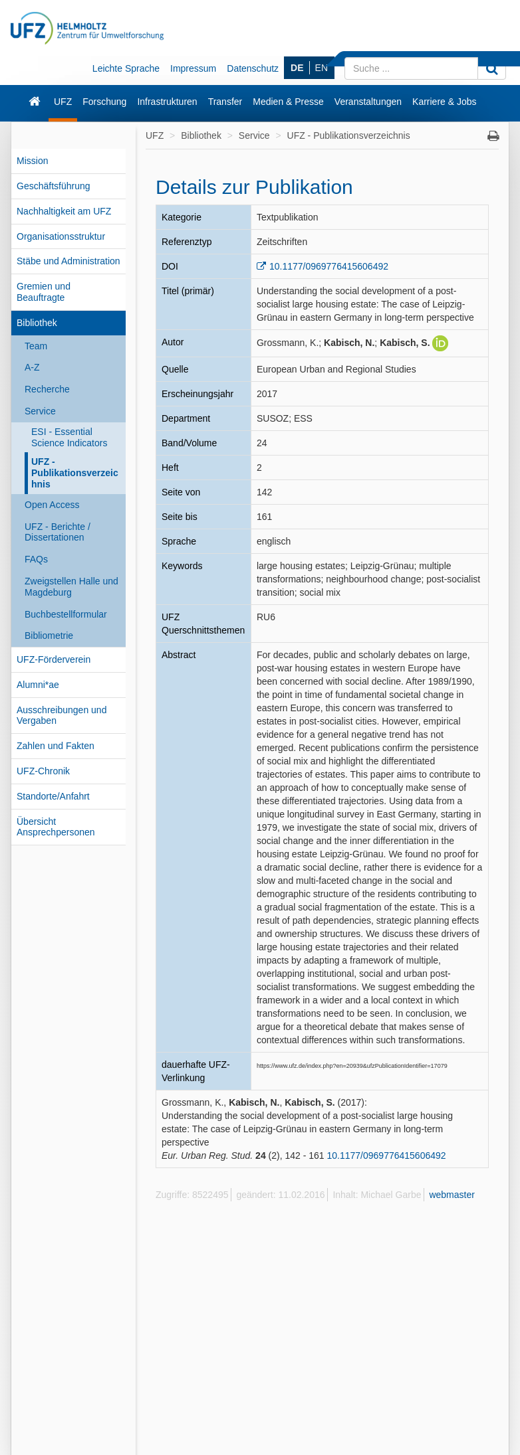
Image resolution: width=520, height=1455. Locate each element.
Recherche (47, 389)
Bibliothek (37, 322)
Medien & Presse (288, 101)
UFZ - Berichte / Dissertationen (57, 532)
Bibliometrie (49, 635)
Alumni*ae (38, 684)
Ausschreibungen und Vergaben (61, 716)
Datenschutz (253, 68)
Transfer (225, 101)
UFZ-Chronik (43, 771)
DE (297, 67)
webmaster (451, 1194)
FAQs (36, 559)
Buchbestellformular (66, 614)
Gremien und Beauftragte (43, 292)
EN (321, 67)
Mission (32, 160)
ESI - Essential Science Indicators (69, 437)
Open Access (52, 504)
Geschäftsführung (53, 186)
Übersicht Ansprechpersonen (56, 827)
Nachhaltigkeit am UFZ (64, 211)
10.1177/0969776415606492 (328, 266)
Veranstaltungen (368, 101)
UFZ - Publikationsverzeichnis (74, 472)
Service (40, 411)
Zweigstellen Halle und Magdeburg (71, 587)
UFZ (63, 101)
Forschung (104, 101)
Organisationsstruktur (61, 236)
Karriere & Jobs (444, 101)
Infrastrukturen (167, 101)
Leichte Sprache (126, 68)
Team (36, 346)
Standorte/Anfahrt (53, 796)
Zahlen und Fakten (55, 745)
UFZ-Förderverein (53, 659)
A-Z (32, 367)
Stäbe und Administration (68, 261)
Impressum (193, 68)
